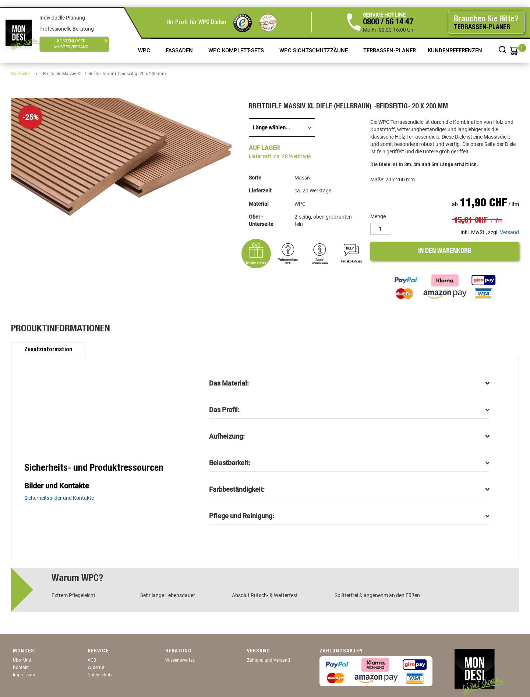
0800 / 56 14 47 (388, 22)
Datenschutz (100, 674)
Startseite (21, 73)
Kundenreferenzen (456, 50)
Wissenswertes (180, 660)
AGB (92, 660)
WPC (145, 50)
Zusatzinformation (48, 350)
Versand (509, 232)
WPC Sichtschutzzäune (314, 50)
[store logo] (22, 35)
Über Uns (22, 660)
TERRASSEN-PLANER (389, 50)
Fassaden (180, 50)
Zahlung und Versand (268, 660)
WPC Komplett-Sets (236, 50)
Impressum (24, 674)
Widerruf (96, 667)
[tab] (48, 350)
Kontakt (21, 667)
